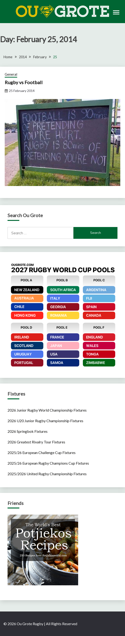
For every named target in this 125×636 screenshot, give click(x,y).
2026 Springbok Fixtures (28, 431)
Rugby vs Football (24, 82)
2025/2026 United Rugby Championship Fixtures (47, 473)
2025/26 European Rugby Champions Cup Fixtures (48, 463)
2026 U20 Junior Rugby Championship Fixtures (45, 420)
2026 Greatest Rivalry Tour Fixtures (36, 442)
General (11, 74)
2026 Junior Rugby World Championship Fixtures (47, 410)
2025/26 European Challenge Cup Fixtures (42, 452)
